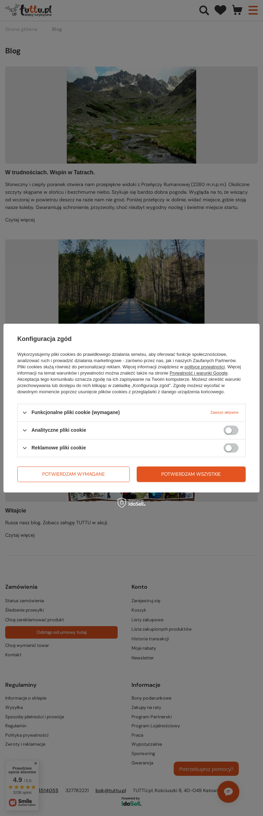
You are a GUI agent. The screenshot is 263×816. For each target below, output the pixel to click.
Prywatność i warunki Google (199, 373)
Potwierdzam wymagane (73, 474)
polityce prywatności (204, 366)
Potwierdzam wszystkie (191, 474)
